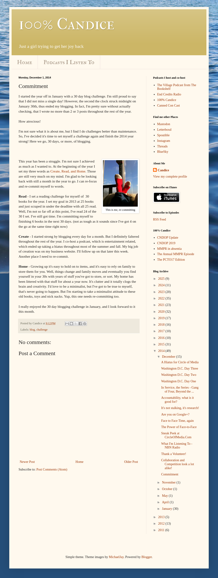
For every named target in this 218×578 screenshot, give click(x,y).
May (165, 495)
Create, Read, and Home (67, 171)
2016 (162, 338)
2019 (162, 318)
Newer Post (27, 462)
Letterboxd (164, 129)
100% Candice (66, 23)
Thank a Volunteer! (173, 454)
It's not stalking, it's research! (180, 408)
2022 (162, 298)
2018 (162, 324)
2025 (162, 278)
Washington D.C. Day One (178, 381)
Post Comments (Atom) (51, 469)
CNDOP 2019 (166, 243)
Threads (162, 146)
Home (24, 62)
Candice (163, 170)
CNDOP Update (167, 237)
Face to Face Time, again (177, 420)
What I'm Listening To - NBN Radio (176, 445)
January (167, 508)
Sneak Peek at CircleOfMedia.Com (176, 435)
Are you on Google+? (175, 414)
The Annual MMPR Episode (175, 254)
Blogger (146, 557)
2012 (162, 523)
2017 (162, 331)
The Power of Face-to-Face (179, 427)
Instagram (163, 141)
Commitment (169, 474)
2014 (162, 351)
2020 (162, 311)
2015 (162, 344)
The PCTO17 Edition (171, 259)
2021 (162, 305)
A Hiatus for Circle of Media (180, 362)
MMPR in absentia (169, 248)
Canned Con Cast (168, 105)
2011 (161, 530)
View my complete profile (170, 176)
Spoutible (163, 135)
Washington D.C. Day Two (178, 375)
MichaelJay (116, 557)
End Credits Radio (169, 94)
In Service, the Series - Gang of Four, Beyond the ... (180, 389)
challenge (42, 329)
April (166, 502)
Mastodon (163, 124)
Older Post (131, 462)
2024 (162, 285)
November (169, 482)
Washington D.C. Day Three (179, 368)
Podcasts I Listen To (69, 62)
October (167, 489)
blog (32, 329)
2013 (162, 517)
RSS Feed (159, 219)
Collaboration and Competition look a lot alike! (177, 464)
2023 (162, 292)
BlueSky (162, 151)
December (169, 356)
